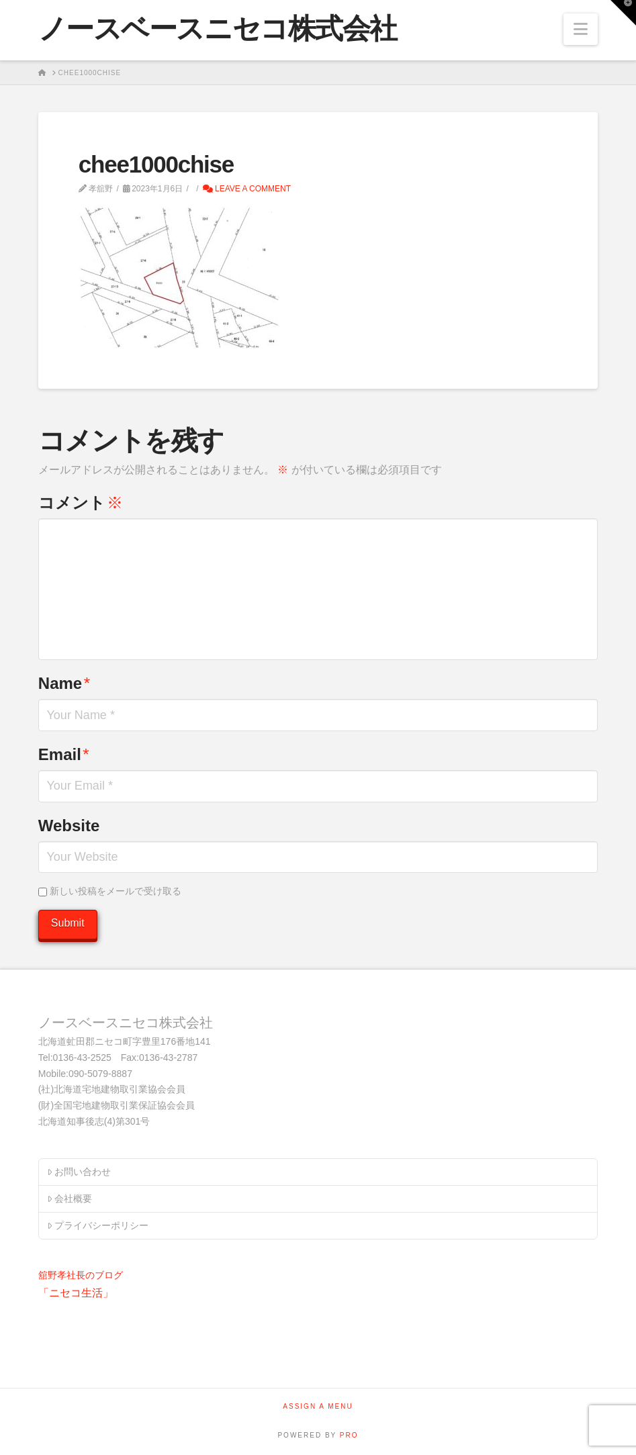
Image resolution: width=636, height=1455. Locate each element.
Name (64, 683)
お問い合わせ (79, 1171)
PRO (349, 1435)
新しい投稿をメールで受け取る (115, 891)
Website (69, 825)
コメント (80, 503)
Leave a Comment (247, 188)
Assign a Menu (318, 1406)
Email (63, 754)
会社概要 (69, 1198)
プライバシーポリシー (97, 1225)
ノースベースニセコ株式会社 (217, 29)
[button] (580, 29)
